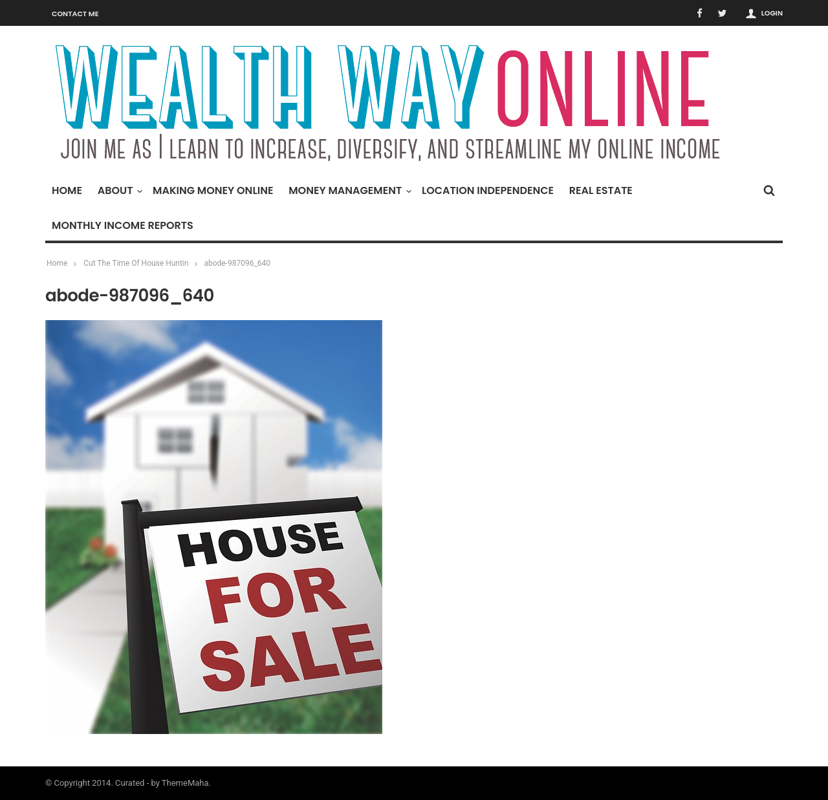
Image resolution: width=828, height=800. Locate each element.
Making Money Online (213, 190)
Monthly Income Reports (122, 225)
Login (772, 13)
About (119, 190)
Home (67, 190)
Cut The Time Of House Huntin (135, 263)
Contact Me (75, 13)
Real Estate (601, 190)
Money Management (348, 190)
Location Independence (488, 190)
